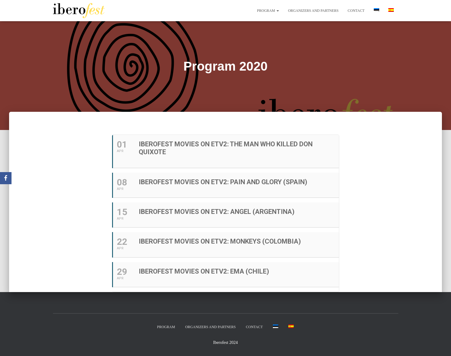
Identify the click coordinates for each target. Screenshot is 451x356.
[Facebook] (6, 178)
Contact (356, 10)
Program (268, 10)
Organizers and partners (313, 10)
